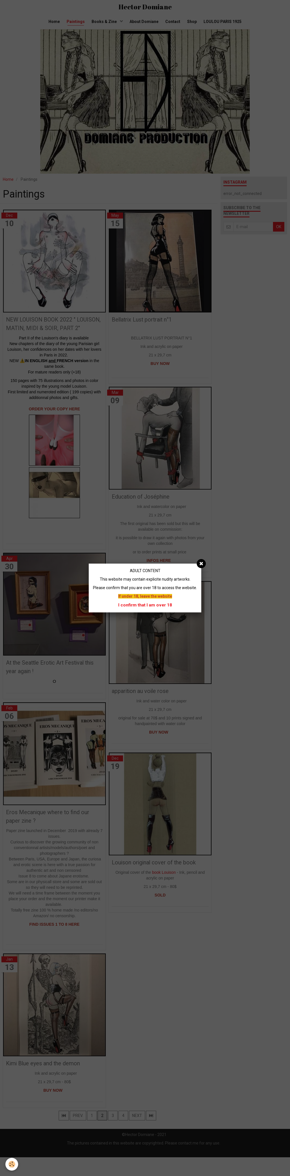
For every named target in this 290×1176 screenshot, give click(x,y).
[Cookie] (12, 1164)
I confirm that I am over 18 (145, 605)
